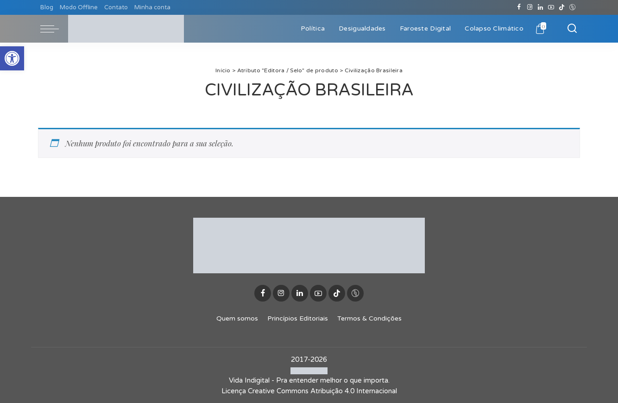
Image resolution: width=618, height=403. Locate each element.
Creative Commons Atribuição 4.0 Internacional (322, 391)
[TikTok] (561, 7)
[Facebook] (519, 7)
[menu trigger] (54, 29)
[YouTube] (551, 7)
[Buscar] (572, 29)
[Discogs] (572, 7)
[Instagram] (529, 7)
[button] (12, 58)
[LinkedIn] (540, 7)
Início (223, 70)
